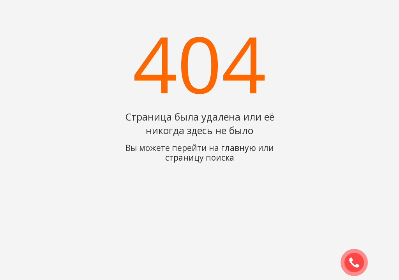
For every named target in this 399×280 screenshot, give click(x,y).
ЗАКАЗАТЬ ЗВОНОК (357, 262)
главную (238, 147)
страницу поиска (199, 157)
